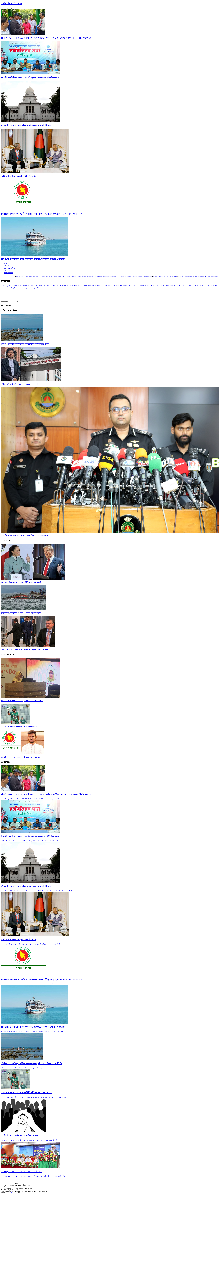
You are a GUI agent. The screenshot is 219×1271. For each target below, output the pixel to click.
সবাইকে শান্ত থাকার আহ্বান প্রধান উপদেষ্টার (167, 276)
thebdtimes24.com (11, 3)
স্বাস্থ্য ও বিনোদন (8, 273)
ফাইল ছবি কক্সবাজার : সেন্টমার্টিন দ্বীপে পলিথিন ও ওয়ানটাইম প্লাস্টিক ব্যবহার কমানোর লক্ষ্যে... (109, 1064)
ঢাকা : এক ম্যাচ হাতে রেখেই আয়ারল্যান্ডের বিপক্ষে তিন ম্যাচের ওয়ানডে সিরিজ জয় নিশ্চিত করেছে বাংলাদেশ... (109, 1093)
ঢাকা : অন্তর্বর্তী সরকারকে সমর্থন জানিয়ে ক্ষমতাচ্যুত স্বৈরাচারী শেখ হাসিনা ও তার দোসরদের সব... (109, 1136)
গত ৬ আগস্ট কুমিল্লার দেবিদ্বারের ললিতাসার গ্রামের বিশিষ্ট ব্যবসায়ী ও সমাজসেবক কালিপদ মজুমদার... (109, 795)
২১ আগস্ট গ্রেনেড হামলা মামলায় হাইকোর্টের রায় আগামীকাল (137, 276)
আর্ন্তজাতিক (7, 266)
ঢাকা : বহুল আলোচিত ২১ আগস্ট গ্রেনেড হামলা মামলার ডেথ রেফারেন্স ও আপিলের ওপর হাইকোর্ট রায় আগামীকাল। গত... (109, 887)
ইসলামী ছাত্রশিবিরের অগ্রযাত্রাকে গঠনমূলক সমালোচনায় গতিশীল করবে (99, 276)
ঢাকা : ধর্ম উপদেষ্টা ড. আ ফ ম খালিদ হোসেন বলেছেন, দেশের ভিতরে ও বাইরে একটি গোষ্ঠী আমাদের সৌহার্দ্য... (109, 1172)
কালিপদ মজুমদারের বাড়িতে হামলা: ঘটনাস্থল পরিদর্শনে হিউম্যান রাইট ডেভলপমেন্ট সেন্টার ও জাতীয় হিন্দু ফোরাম (48, 276)
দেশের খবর (7, 270)
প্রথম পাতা (7, 263)
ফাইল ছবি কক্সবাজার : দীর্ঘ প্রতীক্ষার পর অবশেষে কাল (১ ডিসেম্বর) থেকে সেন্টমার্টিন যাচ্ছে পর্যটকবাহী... (109, 1027)
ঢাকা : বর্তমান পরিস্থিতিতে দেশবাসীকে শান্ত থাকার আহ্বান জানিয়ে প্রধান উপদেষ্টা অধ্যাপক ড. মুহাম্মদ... (109, 940)
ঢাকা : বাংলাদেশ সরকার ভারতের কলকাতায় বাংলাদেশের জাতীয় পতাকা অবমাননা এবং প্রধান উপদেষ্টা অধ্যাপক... (109, 980)
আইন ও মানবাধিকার (10, 268)
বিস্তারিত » (59, 799)
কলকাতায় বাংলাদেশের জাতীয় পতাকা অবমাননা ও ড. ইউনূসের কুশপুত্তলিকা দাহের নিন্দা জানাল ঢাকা (187, 285)
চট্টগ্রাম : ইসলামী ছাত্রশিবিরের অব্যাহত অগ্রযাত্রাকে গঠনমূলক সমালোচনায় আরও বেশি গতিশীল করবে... (109, 837)
